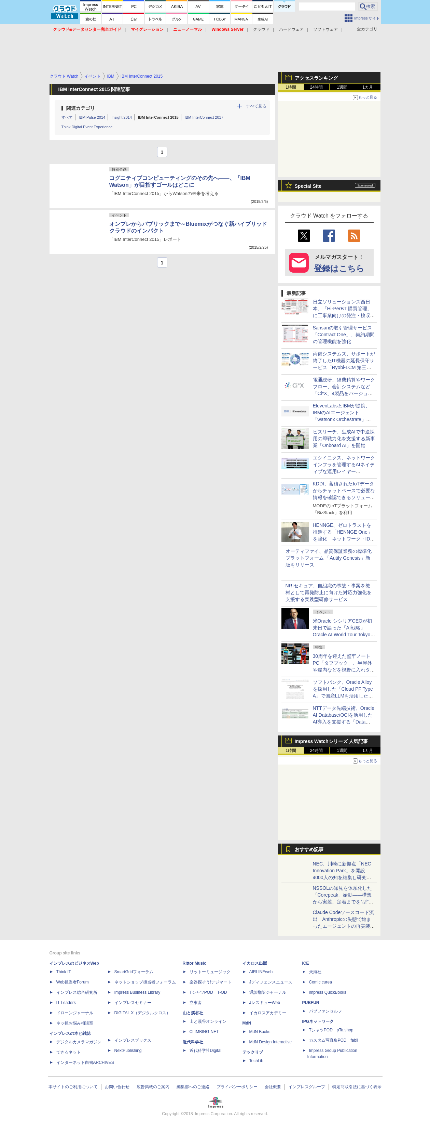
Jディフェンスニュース (270, 982)
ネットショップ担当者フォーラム (145, 982)
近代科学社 (193, 1042)
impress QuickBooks (327, 992)
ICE (305, 963)
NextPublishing (128, 1050)
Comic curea (320, 982)
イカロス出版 (254, 963)
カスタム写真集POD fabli (333, 1040)
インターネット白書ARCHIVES (85, 1062)
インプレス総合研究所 (76, 992)
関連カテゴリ (80, 108)
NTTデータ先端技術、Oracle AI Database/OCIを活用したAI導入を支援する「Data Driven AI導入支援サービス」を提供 (344, 721)
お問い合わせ (117, 1086)
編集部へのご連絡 (193, 1086)
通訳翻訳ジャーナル (267, 992)
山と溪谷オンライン (208, 1021)
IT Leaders (66, 1002)
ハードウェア (291, 29)
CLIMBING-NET (204, 1031)
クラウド (261, 29)
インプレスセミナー (132, 1002)
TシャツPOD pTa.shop (331, 1030)
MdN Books (260, 1031)
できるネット (68, 1052)
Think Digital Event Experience (87, 127)
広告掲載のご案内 (153, 1086)
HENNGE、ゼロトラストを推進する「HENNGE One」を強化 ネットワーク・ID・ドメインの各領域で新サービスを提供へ (344, 538)
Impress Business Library (137, 992)
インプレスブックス (132, 1040)
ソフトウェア (325, 29)
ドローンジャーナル (74, 1013)
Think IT (63, 971)
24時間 (316, 87)
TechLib (256, 1060)
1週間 (342, 87)
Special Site (308, 186)
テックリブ (252, 1052)
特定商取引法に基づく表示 (357, 1086)
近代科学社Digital (205, 1050)
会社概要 (273, 1086)
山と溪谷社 (193, 1013)
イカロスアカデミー (267, 1013)
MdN (246, 1023)
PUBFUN (310, 1002)
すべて (67, 117)
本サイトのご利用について (73, 1086)
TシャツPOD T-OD (208, 992)
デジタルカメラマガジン (78, 1042)
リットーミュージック (210, 971)
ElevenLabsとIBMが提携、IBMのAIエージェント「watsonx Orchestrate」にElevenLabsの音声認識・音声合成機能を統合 (342, 419)
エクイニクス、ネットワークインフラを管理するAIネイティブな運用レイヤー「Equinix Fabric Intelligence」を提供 (344, 471)
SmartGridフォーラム (134, 971)
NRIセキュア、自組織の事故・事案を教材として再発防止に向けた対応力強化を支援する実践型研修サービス (329, 592)
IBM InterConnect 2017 (204, 117)
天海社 (315, 971)
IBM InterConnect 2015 (158, 117)
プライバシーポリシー (237, 1086)
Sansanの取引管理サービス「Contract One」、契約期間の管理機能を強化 (344, 334)
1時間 (291, 87)
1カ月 (367, 87)
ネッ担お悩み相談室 (74, 1023)
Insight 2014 (121, 117)
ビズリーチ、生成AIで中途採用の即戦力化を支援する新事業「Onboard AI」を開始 (344, 438)
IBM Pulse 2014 (92, 117)
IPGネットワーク (318, 1021)
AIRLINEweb (261, 971)
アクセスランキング (316, 78)
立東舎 (196, 1002)
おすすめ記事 (309, 849)
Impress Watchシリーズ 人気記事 (331, 741)
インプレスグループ (306, 1086)
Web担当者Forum (72, 982)
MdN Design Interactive (270, 1042)
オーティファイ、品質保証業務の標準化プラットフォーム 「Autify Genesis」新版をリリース (329, 558)
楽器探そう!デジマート (211, 982)
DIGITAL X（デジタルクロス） (142, 1013)
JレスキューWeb (264, 1002)
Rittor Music (194, 963)
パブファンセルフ (325, 1011)
